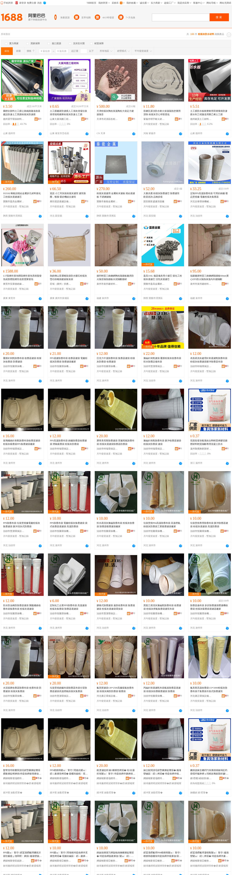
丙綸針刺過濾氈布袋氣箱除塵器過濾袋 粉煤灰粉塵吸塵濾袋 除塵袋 (162, 689)
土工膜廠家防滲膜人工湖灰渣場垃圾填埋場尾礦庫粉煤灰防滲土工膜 (68, 113)
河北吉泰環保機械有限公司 (201, 201)
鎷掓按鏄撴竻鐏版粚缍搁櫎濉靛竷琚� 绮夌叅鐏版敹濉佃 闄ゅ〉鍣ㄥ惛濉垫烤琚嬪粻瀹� (115, 854)
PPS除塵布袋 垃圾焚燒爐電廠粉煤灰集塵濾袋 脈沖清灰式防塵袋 (21, 525)
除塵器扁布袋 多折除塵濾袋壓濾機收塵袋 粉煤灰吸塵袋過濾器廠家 (209, 607)
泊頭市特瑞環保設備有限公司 (201, 366)
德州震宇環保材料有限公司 (13, 119)
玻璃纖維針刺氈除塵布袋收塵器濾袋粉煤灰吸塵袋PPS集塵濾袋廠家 (21, 442)
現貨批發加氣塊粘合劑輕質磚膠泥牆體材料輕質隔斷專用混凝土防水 (208, 442)
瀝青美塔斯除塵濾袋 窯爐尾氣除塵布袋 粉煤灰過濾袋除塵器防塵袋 (115, 442)
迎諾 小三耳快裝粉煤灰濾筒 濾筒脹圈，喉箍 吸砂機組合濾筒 (68, 195)
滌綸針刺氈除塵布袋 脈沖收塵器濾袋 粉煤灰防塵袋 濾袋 (162, 442)
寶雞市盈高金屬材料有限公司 (13, 201)
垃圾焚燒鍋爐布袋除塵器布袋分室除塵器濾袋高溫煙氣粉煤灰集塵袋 (68, 689)
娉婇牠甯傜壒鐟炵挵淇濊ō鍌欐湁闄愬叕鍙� (13, 778)
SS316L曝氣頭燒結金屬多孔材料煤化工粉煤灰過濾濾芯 (22, 195)
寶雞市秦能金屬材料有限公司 (107, 201)
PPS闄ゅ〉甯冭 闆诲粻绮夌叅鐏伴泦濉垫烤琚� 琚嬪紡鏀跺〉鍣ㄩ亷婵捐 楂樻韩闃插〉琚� (69, 854)
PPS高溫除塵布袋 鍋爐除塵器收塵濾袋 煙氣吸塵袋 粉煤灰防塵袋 (68, 442)
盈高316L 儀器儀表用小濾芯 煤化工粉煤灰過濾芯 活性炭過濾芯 (162, 277)
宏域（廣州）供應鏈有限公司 (60, 284)
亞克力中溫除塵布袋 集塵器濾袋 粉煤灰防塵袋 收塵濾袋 (116, 360)
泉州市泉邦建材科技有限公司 (107, 284)
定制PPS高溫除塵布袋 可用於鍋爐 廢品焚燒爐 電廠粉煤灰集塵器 (209, 195)
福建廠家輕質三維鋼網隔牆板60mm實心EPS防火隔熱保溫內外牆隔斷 (209, 277)
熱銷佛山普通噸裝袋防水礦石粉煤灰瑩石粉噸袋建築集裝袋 (68, 277)
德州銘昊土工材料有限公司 (201, 119)
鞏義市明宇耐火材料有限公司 (154, 119)
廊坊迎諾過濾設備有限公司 (60, 201)
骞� (39, 778)
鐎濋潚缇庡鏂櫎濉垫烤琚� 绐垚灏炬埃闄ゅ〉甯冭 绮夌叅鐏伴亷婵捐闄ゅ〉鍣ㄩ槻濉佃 (116, 772)
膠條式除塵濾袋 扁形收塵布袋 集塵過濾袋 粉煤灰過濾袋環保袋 (116, 607)
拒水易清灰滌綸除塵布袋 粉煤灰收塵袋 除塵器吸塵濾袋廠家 (115, 525)
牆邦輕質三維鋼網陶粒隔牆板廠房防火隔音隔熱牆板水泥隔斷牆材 (115, 277)
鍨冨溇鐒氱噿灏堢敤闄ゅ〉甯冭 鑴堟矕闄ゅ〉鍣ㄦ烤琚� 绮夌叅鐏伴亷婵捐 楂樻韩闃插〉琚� (209, 854)
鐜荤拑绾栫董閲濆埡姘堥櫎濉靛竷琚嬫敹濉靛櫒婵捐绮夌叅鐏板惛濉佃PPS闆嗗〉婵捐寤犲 (22, 772)
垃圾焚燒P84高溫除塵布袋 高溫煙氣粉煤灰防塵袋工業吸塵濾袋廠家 (161, 525)
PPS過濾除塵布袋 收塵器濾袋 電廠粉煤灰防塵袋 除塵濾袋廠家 (68, 360)
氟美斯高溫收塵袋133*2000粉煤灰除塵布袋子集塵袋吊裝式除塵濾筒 (208, 689)
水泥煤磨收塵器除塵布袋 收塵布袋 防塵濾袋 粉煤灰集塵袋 (22, 689)
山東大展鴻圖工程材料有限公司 (60, 119)
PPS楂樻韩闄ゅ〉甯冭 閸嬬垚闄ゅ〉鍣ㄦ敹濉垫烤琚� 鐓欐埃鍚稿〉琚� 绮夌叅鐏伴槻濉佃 (69, 772)
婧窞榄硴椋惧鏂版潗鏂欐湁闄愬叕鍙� (201, 778)
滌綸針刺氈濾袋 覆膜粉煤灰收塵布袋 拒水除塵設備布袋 (162, 360)
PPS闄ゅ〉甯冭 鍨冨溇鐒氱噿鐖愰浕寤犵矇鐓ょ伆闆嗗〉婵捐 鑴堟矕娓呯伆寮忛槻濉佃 (22, 854)
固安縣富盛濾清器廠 (153, 201)
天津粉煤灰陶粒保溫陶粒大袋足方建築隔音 (115, 113)
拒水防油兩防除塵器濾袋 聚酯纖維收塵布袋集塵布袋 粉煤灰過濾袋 (22, 607)
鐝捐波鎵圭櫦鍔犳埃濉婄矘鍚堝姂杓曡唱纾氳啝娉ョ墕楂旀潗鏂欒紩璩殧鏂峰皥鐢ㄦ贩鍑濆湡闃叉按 (209, 772)
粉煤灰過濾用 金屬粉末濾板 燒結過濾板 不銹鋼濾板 (116, 195)
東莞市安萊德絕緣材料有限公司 (13, 284)
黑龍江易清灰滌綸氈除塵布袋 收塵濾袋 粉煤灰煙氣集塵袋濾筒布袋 (162, 607)
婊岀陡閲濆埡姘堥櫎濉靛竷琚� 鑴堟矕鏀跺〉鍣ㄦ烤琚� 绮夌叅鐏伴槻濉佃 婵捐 (162, 772)
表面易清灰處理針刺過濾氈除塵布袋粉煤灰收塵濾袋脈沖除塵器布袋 (208, 360)
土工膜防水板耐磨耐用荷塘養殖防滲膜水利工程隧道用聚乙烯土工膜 (208, 113)
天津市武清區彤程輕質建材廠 (107, 119)
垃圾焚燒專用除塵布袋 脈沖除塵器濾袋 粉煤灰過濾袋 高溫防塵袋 (209, 525)
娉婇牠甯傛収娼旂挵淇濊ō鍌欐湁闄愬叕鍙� (13, 860)
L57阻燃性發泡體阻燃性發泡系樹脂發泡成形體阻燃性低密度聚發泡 (22, 277)
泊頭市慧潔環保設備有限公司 (154, 366)
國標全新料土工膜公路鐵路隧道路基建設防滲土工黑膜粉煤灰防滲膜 (21, 113)
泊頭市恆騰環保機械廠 (13, 366)
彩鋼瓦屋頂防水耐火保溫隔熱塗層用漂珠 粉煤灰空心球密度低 (162, 113)
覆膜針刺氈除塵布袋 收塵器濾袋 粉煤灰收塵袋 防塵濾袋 (22, 360)
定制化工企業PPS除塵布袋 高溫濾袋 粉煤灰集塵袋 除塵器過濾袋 (68, 607)
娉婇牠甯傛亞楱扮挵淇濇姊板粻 (60, 860)
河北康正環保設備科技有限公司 (107, 696)
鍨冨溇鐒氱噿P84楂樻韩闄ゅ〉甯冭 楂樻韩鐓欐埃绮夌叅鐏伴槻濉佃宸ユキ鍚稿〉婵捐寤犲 (162, 854)
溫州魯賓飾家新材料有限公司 (201, 448)
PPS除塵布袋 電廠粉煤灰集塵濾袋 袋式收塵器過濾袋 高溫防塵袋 (68, 525)
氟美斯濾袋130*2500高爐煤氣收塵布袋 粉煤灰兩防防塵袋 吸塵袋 (115, 689)
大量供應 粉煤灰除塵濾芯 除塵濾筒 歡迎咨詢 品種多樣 (161, 195)
